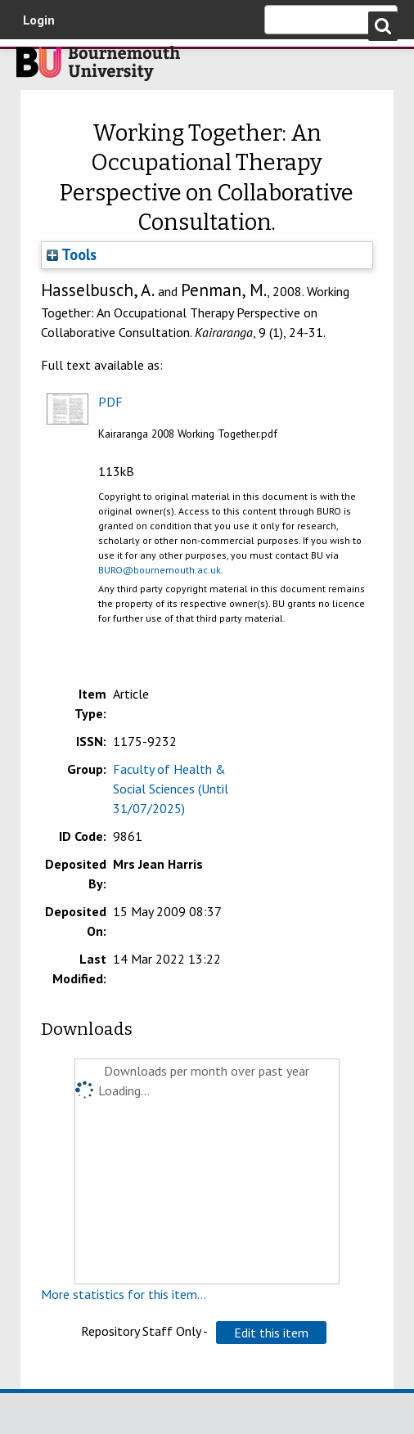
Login (39, 19)
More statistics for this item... (123, 1294)
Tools (72, 254)
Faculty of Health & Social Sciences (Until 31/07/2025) (170, 788)
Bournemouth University (98, 68)
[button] (271, 1332)
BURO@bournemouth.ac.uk (159, 570)
